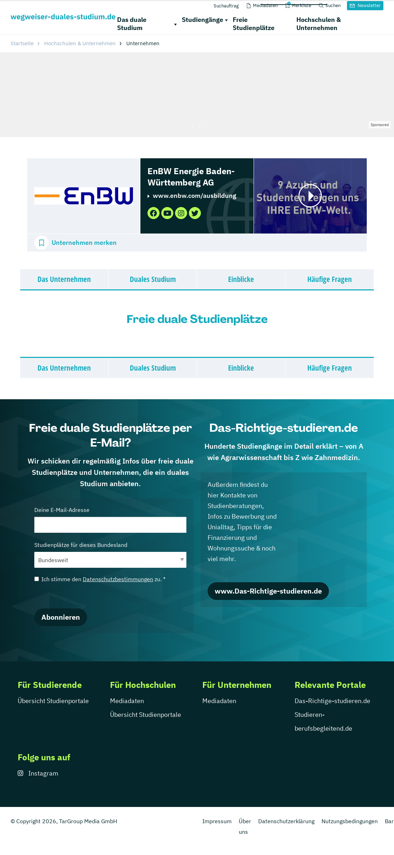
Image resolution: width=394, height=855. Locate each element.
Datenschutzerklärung (286, 821)
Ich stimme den (100, 579)
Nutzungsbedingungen (349, 821)
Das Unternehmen (64, 279)
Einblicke (241, 279)
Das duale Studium (131, 24)
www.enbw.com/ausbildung (194, 195)
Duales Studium (153, 279)
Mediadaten (127, 701)
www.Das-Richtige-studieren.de (268, 591)
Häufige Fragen (329, 279)
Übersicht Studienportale (53, 701)
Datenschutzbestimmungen (118, 579)
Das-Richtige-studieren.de (332, 701)
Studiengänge (202, 20)
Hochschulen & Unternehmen (318, 24)
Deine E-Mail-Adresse (110, 519)
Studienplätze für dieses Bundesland (110, 554)
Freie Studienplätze (253, 24)
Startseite (22, 43)
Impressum (217, 821)
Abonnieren (60, 617)
